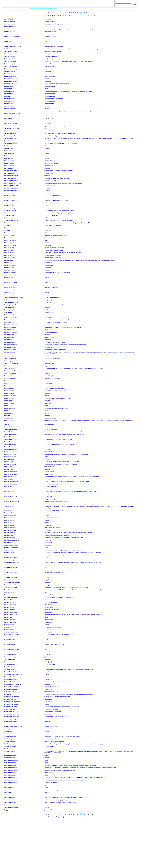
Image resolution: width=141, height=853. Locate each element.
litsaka (46, 775)
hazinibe (59, 770)
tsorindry (72, 562)
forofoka (57, 310)
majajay (90, 532)
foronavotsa (52, 225)
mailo (75, 512)
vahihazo (51, 501)
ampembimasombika (49, 550)
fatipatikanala (48, 525)
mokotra (105, 751)
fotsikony (46, 250)
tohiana (73, 614)
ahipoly (46, 405)
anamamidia (70, 506)
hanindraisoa (81, 352)
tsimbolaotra (57, 711)
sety (52, 262)
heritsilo (79, 481)
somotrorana (47, 639)
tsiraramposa (53, 647)
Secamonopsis (8, 297)
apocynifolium (13, 474)
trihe (55, 143)
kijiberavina (52, 802)
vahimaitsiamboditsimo (50, 726)
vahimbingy (58, 501)
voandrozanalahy (66, 198)
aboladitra (47, 439)
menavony (91, 590)
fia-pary (65, 29)
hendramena (47, 510)
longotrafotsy (55, 213)
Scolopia (6, 245)
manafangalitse (58, 706)
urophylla (13, 800)
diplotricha (13, 739)
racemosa (11, 242)
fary (45, 26)
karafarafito (55, 597)
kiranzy (46, 474)
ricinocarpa (14, 567)
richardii (12, 520)
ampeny (51, 749)
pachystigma (14, 282)
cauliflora (13, 195)
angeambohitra (48, 344)
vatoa (51, 302)
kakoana (71, 744)
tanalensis (13, 797)
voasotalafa (67, 136)
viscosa (13, 218)
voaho (60, 390)
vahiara (51, 474)
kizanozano (63, 91)
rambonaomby (48, 358)
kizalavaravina (80, 790)
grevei (13, 644)
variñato (51, 163)
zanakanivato (48, 684)
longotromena (61, 247)
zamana (51, 237)
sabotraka (95, 223)
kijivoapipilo (69, 802)
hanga (118, 506)
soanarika (47, 165)
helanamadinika (62, 138)
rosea (13, 215)
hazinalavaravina (48, 790)
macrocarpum (13, 499)
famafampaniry (62, 260)
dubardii (17, 582)
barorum (11, 337)
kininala (52, 696)
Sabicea (6, 21)
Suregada (7, 755)
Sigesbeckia (7, 451)
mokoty (110, 751)
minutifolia (13, 275)
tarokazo (46, 459)
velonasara (68, 398)
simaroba (100, 111)
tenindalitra (65, 408)
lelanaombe (47, 327)
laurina (13, 205)
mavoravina (51, 133)
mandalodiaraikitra (56, 454)
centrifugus (14, 604)
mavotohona (85, 29)
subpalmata (15, 572)
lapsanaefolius (13, 366)
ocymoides (14, 577)
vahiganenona (48, 691)
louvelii (11, 250)
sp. (10, 230)
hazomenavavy (55, 305)
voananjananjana (49, 662)
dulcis (11, 260)
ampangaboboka (48, 585)
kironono (63, 681)
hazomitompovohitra (70, 481)
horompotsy (54, 602)
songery (56, 535)
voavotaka (54, 752)
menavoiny (87, 111)
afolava (46, 83)
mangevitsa (78, 587)
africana (13, 31)
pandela (46, 731)
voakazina (113, 767)
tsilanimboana (48, 741)
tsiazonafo (47, 108)
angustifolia (13, 76)
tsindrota (93, 614)
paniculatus (14, 612)
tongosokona (47, 317)
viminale (14, 143)
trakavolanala (48, 116)
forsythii (12, 486)
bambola (46, 413)
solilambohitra (58, 627)
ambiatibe (47, 476)
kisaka (46, 446)
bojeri (11, 168)
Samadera (7, 111)
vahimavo (47, 582)
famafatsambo (78, 260)
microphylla (14, 208)
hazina (46, 760)
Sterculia (6, 694)
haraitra (53, 185)
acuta (8, 415)
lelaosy (59, 327)
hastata (11, 106)
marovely (46, 746)
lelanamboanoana (49, 103)
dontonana (63, 765)
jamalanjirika (96, 260)
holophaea (16, 684)
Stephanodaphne (9, 674)
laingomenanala (70, 91)
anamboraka (47, 530)
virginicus (13, 622)
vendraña (63, 235)
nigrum (11, 506)
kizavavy (72, 770)
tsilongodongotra (73, 213)
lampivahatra (55, 252)
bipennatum (15, 545)
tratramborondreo (59, 644)
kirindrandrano (48, 235)
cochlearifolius (13, 344)
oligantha (13, 787)
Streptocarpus (8, 711)
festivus (13, 609)
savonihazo (47, 121)
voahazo (55, 390)
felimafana (53, 590)
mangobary (47, 429)
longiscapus (12, 368)
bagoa (46, 736)
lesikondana (55, 709)
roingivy (46, 484)
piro (69, 131)
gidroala (46, 442)
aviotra (55, 461)
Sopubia (6, 540)
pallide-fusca (12, 408)
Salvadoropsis (8, 78)
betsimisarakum (15, 434)
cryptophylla (12, 709)
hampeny (66, 744)
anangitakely (90, 506)
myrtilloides (12, 54)
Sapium (6, 123)
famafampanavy (53, 260)
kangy (53, 432)
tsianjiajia (103, 260)
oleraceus (12, 532)
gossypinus (12, 356)
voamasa (101, 138)
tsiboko (62, 126)
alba (12, 535)
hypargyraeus (12, 361)
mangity (46, 324)
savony (53, 121)
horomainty (47, 602)
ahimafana (47, 590)
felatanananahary (49, 170)
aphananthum (13, 471)
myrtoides (13, 746)
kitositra (64, 669)
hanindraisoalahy (90, 352)
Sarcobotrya (7, 126)
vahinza (46, 277)
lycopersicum (13, 494)
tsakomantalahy (48, 265)
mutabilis (15, 637)
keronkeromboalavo (49, 637)
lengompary (78, 29)
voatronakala (47, 245)
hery (83, 481)
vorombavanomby (49, 356)
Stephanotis (7, 689)
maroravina (70, 138)
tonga (73, 634)
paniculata (15, 81)
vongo (72, 444)
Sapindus (7, 121)
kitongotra (66, 368)
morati (12, 173)
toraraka (85, 504)
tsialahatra (47, 51)
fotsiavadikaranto (71, 537)
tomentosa (12, 537)
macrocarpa (14, 780)
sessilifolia (11, 101)
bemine (71, 512)
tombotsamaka (48, 68)
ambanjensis (14, 760)
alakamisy (47, 183)
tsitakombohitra (71, 669)
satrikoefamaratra (49, 424)
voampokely (54, 486)
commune (15, 220)
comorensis (10, 19)
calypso (11, 41)
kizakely (80, 797)
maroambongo (88, 751)
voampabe (65, 491)
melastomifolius (13, 371)
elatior (12, 607)
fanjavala (46, 153)
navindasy (82, 223)
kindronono (47, 287)
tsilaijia (78, 736)
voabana (95, 504)
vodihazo (73, 729)
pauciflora (13, 790)
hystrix (13, 203)
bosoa (46, 464)
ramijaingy (62, 342)
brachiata (11, 624)
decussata (13, 736)
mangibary (73, 223)
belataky (46, 689)
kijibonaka (73, 780)
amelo (51, 506)
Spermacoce (7, 577)
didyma (12, 322)
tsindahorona (128, 420)
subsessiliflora (15, 795)
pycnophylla (12, 64)
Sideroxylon (7, 427)
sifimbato (64, 716)
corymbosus (12, 223)
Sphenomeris (8, 585)
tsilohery (87, 481)
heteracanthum (14, 489)
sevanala (49, 24)
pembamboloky (84, 552)
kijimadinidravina (96, 767)
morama (56, 555)
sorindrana (47, 562)
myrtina (10, 262)
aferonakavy (47, 252)
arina (45, 195)
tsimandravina (60, 143)
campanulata (14, 575)
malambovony (61, 439)
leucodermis (11, 91)
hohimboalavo (67, 634)
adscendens (12, 327)
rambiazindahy (48, 383)
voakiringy (47, 56)
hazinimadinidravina (70, 767)
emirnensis (12, 662)
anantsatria (97, 506)
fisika (69, 29)
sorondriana (54, 562)
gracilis (11, 413)
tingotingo (47, 334)
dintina (52, 765)
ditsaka (50, 780)
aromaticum (13, 810)
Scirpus (6, 223)
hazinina (46, 795)
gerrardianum (14, 439)
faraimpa (58, 183)
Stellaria (6, 662)
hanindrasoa (98, 352)
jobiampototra (65, 736)
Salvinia (6, 106)
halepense (12, 552)
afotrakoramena (55, 694)
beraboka (46, 292)
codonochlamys (15, 131)
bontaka (57, 751)
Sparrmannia (7, 570)
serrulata (13, 654)
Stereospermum (8, 696)
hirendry (46, 54)
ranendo (52, 471)
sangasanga (52, 83)
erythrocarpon (13, 484)
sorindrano (64, 464)
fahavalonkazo (52, 481)
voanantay (47, 508)
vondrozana (55, 215)
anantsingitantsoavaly (57, 322)
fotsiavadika (56, 344)
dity (45, 232)
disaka (46, 772)
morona (61, 555)
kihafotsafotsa (62, 570)
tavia (75, 138)
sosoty (50, 300)
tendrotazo (94, 432)
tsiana (81, 614)
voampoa (51, 484)
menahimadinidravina (64, 252)
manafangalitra (59, 696)
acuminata (12, 21)
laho (45, 592)
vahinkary (67, 143)
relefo (74, 736)
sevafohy (46, 21)
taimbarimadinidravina (50, 255)
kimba (70, 765)
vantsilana (57, 170)
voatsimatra (82, 49)
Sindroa (6, 456)
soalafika (46, 647)
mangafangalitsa (66, 706)
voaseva (61, 24)
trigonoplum (13, 525)
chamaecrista (12, 464)
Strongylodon (8, 726)
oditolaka (67, 597)
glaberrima (13, 270)
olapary (64, 220)
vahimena (47, 270)
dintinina (57, 765)
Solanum (6, 471)
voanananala (53, 56)
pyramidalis (14, 614)
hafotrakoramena (78, 694)
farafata (51, 535)
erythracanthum (14, 481)
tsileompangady (62, 349)
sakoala (46, 36)
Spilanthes (7, 587)
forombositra (47, 230)
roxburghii (12, 555)
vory (45, 734)
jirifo (45, 657)
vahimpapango (56, 280)
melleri (14, 585)
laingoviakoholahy (49, 363)
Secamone (7, 267)
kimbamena (88, 765)
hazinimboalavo (81, 767)
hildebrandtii (12, 108)
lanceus (13, 659)
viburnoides (17, 185)
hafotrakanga (47, 570)
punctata (12, 398)
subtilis (13, 619)
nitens (11, 510)
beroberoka (64, 532)
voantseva (55, 24)
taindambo (59, 408)
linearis (13, 775)
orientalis (12, 252)
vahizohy (46, 290)
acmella (13, 587)
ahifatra (46, 329)
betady (46, 739)
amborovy (47, 751)
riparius (11, 383)
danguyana (11, 153)
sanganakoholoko (49, 711)
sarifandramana (48, 312)
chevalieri (11, 403)
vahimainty (58, 297)
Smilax (6, 461)
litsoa (51, 160)
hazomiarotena (61, 481)
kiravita (53, 451)
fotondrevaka (47, 213)
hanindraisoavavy (56, 378)
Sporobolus (7, 602)
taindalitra (52, 408)
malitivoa (46, 218)
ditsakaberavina (56, 780)
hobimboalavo (59, 634)
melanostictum (13, 123)
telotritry (72, 597)
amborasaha (47, 597)
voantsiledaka (61, 203)
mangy (55, 782)
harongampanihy (48, 138)
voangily (88, 491)
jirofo (45, 810)
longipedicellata (14, 170)
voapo (99, 491)
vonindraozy (130, 138)
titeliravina (67, 729)
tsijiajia (108, 260)
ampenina (47, 744)
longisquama (12, 456)
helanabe (50, 136)
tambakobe (66, 476)
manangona (47, 39)
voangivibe (94, 491)
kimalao (54, 587)
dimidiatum (15, 672)
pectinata (12, 193)
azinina (46, 805)
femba (63, 550)
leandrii (13, 647)
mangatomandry (48, 361)
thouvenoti (12, 257)
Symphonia (7, 760)
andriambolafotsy (56, 681)
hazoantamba (48, 131)
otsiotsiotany (53, 349)
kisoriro (57, 272)
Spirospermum (8, 597)
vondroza (71, 210)
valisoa (46, 163)
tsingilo (54, 76)
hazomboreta (52, 61)
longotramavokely (64, 213)
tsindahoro (47, 415)
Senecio (6, 324)
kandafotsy (56, 91)
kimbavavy (94, 765)
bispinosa (12, 393)
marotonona (47, 540)
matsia (51, 607)
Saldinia (6, 51)
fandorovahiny (48, 542)
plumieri (12, 163)
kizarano (80, 800)
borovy (66, 751)
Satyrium (6, 146)
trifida (10, 542)
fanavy (46, 61)
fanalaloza (47, 262)
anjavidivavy (47, 709)
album (11, 118)
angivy (46, 481)
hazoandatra (54, 203)
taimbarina (12, 255)
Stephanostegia (8, 676)
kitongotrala (52, 376)
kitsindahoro (73, 420)
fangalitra (46, 696)
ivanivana (57, 464)
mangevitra (71, 587)
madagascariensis (15, 36)
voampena (130, 751)
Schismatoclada (8, 180)
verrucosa (13, 802)
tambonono (67, 272)
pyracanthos (13, 517)
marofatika (95, 751)
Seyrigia (6, 413)
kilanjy (46, 604)
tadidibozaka (47, 193)
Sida (5, 415)
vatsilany (70, 170)
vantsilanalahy (64, 170)
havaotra (72, 461)
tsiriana (82, 434)
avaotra (46, 461)
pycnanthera (13, 757)
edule (11, 300)
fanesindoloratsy (48, 669)
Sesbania (6, 393)
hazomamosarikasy (87, 260)
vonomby (95, 49)
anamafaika (57, 506)
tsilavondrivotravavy (49, 337)
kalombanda (47, 587)
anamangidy (83, 506)
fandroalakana (48, 622)
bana (54, 504)
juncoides (11, 225)
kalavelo (46, 755)
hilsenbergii (16, 711)
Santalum (7, 118)
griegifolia (11, 235)
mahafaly (46, 295)
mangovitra (84, 590)
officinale (13, 26)
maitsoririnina (48, 347)
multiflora (13, 138)
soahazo (46, 674)
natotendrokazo (72, 432)
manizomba (47, 210)
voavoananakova (90, 126)
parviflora (13, 210)
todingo (56, 136)
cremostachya (18, 674)
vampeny (100, 744)
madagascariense (14, 501)
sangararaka (80, 319)
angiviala (46, 515)
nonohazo (59, 220)
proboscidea (12, 61)
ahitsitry (46, 624)
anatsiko (46, 302)
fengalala (46, 580)
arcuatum (16, 696)
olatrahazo (70, 220)
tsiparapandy (51, 86)
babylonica (10, 71)
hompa (52, 644)
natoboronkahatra (66, 437)
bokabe (51, 689)
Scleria (6, 232)
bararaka (46, 160)
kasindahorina (51, 420)
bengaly (64, 504)
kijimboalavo (56, 797)
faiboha (46, 632)
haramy (46, 777)
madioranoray (69, 327)
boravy (62, 751)
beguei (13, 427)
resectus (11, 380)
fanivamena (51, 464)
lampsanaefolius (13, 363)
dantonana (47, 765)
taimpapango (47, 123)
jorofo (49, 810)
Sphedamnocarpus (9, 582)
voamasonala (52, 54)
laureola (10, 155)
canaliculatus (12, 342)
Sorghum (6, 547)
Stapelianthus (8, 657)
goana (46, 410)
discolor (13, 565)
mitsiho (46, 73)
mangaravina (47, 380)
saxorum (13, 442)
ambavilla (11, 329)
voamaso (46, 44)
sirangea (87, 368)
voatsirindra (90, 562)
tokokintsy (78, 252)
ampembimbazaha (55, 552)
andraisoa (53, 352)
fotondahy (51, 198)
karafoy (53, 810)
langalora (52, 297)
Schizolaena (7, 195)
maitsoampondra (48, 716)
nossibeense (13, 515)
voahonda (77, 562)
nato (45, 427)
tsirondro (66, 562)
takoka (53, 444)
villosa (12, 39)
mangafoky (81, 111)
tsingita (65, 322)
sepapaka (47, 418)
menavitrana (81, 368)
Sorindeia (7, 560)
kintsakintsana (55, 398)
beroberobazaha (56, 532)
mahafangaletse (48, 706)
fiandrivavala (74, 352)
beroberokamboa (72, 532)
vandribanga (47, 19)
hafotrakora (70, 694)
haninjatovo (56, 319)
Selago (6, 319)
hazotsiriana (47, 432)
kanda (46, 86)
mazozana (47, 118)
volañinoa (55, 739)
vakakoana (95, 744)
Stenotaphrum (8, 672)
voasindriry (83, 562)
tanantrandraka (48, 315)
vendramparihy (57, 235)
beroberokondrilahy (83, 532)
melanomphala (12, 240)
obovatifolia (12, 59)
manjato (62, 398)
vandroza (57, 133)
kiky (45, 619)
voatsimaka (60, 250)
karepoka (46, 158)
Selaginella (7, 315)
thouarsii (14, 729)
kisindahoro (66, 420)
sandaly (53, 118)
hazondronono (48, 676)
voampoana (82, 491)
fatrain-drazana (74, 111)
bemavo (46, 143)
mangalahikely (77, 327)
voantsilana (47, 175)
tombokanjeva (56, 126)
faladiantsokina (48, 319)
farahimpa (53, 183)
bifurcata (12, 734)
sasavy (46, 76)
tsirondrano (61, 562)
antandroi (11, 334)
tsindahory (47, 422)
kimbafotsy (75, 765)
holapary (46, 220)
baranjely (58, 504)
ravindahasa (88, 223)
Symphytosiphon (9, 807)
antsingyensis (14, 302)
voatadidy (47, 148)
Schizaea (6, 193)
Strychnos (7, 731)
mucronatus (12, 228)
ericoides (13, 667)
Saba (5, 19)
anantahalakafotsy (49, 388)
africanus (13, 602)
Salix (5, 71)
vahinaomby (64, 501)
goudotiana (14, 317)
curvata (13, 34)
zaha (45, 649)
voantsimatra (52, 46)
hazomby (12, 247)
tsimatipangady (114, 420)
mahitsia (46, 607)
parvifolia (10, 93)
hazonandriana (58, 669)
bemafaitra (52, 111)
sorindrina (69, 464)
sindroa (46, 456)
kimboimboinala (117, 352)
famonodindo (47, 280)
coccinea (10, 83)
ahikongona (47, 614)
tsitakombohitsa (80, 669)
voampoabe (96, 476)
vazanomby (47, 659)
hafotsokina (55, 570)
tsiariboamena (88, 476)
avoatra (59, 461)
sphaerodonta (13, 629)
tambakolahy (72, 476)
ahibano (46, 91)
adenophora (13, 755)
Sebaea (6, 265)
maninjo (61, 272)
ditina (45, 792)
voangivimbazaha (102, 504)
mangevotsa (85, 587)
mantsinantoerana (49, 627)
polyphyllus (16, 716)
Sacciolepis (7, 31)
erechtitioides (12, 347)
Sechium (6, 300)
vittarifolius (12, 388)
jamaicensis (16, 634)
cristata (12, 267)
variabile (16, 706)
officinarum (14, 29)
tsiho (53, 73)
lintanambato (47, 686)
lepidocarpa (14, 772)
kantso (46, 282)
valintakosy (54, 210)
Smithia (6, 464)
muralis (10, 319)
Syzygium (7, 810)
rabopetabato (57, 716)
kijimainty (63, 800)
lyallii (10, 627)
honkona (76, 550)
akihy (45, 780)
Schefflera (7, 168)
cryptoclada (11, 86)
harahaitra (47, 180)
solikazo (50, 390)
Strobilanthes (8, 724)
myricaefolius (12, 378)
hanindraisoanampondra (50, 332)
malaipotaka (78, 744)
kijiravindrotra (64, 777)
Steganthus (7, 659)
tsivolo (68, 570)
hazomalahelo (48, 71)
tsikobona (72, 126)
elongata (13, 198)
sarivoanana (50, 427)
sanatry (51, 143)
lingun (12, 459)
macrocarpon (13, 496)
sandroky (79, 420)
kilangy (53, 609)
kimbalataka (80, 777)
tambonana (63, 676)
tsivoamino (55, 741)
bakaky (73, 552)
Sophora (6, 537)
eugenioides (14, 767)
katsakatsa (47, 393)
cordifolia (9, 418)
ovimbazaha (52, 527)
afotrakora (47, 694)
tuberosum (12, 527)
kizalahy (75, 800)
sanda (70, 61)
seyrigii (13, 310)
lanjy (57, 609)
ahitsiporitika (47, 609)
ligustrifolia (13, 272)
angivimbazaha (48, 504)
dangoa (50, 736)
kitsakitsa (46, 395)
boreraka (80, 504)
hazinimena (89, 767)
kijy (67, 765)
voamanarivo (66, 444)
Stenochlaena (8, 664)
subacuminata (13, 66)
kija (59, 777)
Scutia (6, 262)
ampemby (58, 550)
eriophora (13, 133)
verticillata (14, 580)
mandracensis (13, 51)
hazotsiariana (48, 434)
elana (45, 128)
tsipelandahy (47, 146)
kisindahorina (59, 420)
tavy (93, 694)
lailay (72, 29)
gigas (11, 530)
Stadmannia (7, 639)
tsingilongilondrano (49, 466)
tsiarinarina (55, 195)
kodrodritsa (51, 604)
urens (8, 424)
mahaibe (46, 667)
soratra (50, 739)
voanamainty (124, 506)
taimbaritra (52, 257)
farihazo (61, 744)
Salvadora (7, 76)
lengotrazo (53, 59)
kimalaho (59, 590)
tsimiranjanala (48, 699)
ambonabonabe (48, 173)
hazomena (47, 305)
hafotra (46, 567)
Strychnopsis (8, 729)
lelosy (63, 327)
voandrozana (71, 133)
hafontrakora (63, 694)
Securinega (7, 302)
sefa (45, 24)
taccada (12, 165)
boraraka (74, 504)
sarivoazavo (47, 339)
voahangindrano (48, 714)
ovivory (58, 527)
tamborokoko (54, 429)
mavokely (74, 319)
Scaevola (6, 160)
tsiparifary (53, 31)
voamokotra (123, 751)
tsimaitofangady (105, 420)
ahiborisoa (47, 190)
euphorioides (17, 701)
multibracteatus (13, 376)
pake (71, 736)
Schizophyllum (8, 220)
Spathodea (7, 575)
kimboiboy (110, 352)
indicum (12, 390)
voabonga (47, 494)
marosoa (131, 352)
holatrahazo (53, 220)
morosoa (46, 353)
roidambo (77, 461)
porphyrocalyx (12, 98)
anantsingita (47, 322)
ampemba (47, 552)
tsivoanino (57, 366)
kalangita (62, 319)
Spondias (7, 599)
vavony (46, 787)
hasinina (46, 767)
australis (15, 632)
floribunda (14, 689)
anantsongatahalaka (60, 388)
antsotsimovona (58, 537)
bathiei (10, 400)
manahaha (68, 319)
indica (11, 111)
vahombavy (67, 535)
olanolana (47, 349)
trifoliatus (12, 121)
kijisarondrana (65, 790)
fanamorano (47, 155)
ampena (46, 749)
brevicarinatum (14, 547)
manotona (47, 106)
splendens (11, 103)
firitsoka (65, 537)
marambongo (79, 751)
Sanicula (6, 116)
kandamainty (51, 98)
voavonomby (89, 49)
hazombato (47, 200)
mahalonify (53, 180)
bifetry (57, 111)
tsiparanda (82, 91)
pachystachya (14, 68)
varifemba (82, 550)
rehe (45, 41)
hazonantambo (56, 131)
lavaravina (61, 597)
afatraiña (46, 111)
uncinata (13, 292)
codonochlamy (15, 128)
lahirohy (46, 501)
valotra (67, 200)
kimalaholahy (65, 590)
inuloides (13, 669)
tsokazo (62, 200)
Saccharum (7, 26)
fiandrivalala (67, 352)
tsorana (101, 368)
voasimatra (60, 46)
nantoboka (65, 432)
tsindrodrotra (86, 614)
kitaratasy (60, 614)
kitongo (61, 368)
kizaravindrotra (106, 767)
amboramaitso (48, 729)
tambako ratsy (80, 476)
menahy (73, 252)
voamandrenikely (87, 61)
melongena (13, 504)
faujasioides (12, 352)
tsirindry (46, 560)
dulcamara (12, 479)
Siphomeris (7, 459)
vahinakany (56, 691)
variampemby (91, 552)
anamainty (63, 506)
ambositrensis (13, 332)
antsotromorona (48, 537)
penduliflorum (16, 597)
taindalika (47, 408)
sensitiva (11, 466)
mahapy (67, 223)
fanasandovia (53, 476)
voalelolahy (74, 143)
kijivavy (70, 777)
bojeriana (10, 150)
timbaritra (58, 257)
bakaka (46, 547)
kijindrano (64, 770)
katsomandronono (49, 272)
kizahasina (89, 777)
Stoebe (6, 709)
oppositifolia (14, 649)
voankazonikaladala (80, 126)
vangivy (56, 517)
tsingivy (51, 517)
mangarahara (66, 696)
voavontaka (47, 752)
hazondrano (62, 223)
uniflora (13, 295)
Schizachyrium (8, 188)
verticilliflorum (13, 557)
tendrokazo (87, 432)
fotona (49, 195)
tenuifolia (13, 287)
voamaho (64, 390)
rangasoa (52, 353)
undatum (16, 704)
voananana (131, 506)
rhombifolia (10, 420)
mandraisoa (125, 352)
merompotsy (56, 676)
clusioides (13, 765)
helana (56, 138)
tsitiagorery (80, 61)
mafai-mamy (47, 479)
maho (45, 390)
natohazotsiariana (71, 434)
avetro (50, 461)
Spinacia (6, 594)
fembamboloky (70, 550)
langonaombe (48, 612)
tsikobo (67, 126)
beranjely (69, 504)
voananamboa (78, 183)
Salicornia (7, 68)
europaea (12, 116)
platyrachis (10, 158)
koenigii (12, 160)
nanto (53, 434)
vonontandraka (98, 562)
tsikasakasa (47, 403)
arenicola (15, 78)
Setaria (6, 400)
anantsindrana (60, 512)
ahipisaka (47, 672)
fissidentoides (14, 315)
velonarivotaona (89, 669)
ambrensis (14, 762)
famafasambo (70, 260)
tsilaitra (74, 61)
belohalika (47, 724)
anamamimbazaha (49, 594)
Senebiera (7, 322)
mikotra (101, 751)
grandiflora (14, 136)
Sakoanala (7, 36)
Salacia (6, 41)
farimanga (57, 29)
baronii (12, 731)
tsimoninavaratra (56, 380)
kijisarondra (63, 797)
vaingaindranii (13, 385)
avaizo (67, 512)
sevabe (60, 476)
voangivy (57, 484)
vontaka (46, 522)
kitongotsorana (82, 344)
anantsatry (103, 506)
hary (74, 751)
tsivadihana (85, 454)
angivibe (46, 491)
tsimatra (46, 46)
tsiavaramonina (94, 368)
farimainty (51, 29)
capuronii (13, 305)
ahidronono (47, 34)
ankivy (55, 491)
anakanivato (47, 681)
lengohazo (59, 61)
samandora (94, 111)
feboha (51, 632)
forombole (51, 223)
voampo (71, 491)
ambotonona (47, 577)
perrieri (10, 96)
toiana (77, 614)
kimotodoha (78, 590)
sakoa (46, 599)
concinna (16, 180)
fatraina (67, 111)
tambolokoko (14, 449)
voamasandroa (58, 49)
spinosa (12, 751)
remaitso (46, 807)
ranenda (46, 471)
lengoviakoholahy (49, 366)
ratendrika (52, 746)
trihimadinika (47, 141)
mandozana (64, 131)
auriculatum (13, 476)
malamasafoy (48, 81)
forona (56, 223)
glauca (10, 405)
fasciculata (14, 770)
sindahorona (91, 420)
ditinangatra (47, 451)
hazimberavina (48, 770)
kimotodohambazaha (62, 587)
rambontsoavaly (55, 342)
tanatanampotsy (55, 200)
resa (45, 385)
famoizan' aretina (111, 506)
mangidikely (47, 486)
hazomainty (47, 150)
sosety (46, 300)
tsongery (61, 535)
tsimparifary (47, 31)
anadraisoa (47, 352)
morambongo (116, 751)
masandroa (47, 49)
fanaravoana (47, 398)
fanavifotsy (47, 59)
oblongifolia (12, 56)
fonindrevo (47, 78)
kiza (84, 777)
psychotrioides (17, 183)
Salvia (6, 83)
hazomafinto (47, 652)
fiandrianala (60, 352)
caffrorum (12, 550)
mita (78, 223)
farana (46, 223)
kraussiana (11, 461)
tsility (68, 681)
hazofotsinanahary (72, 344)
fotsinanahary (63, 344)
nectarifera (14, 785)
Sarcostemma (8, 141)
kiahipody (47, 400)
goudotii (10, 88)
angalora (46, 297)
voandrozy (66, 210)
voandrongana (108, 138)
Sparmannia (7, 565)
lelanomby (54, 327)
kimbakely (81, 765)
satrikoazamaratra (60, 451)
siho (50, 73)
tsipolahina (80, 537)
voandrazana (63, 133)
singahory (98, 420)
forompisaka (47, 228)
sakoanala (52, 36)
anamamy (76, 506)
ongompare (92, 29)
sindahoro (85, 420)
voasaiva (52, 21)
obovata (13, 277)
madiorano (65, 61)
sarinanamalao (98, 590)
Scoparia (6, 260)
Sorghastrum (8, 545)
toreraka (60, 491)
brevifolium (16, 188)
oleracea (13, 592)
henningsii (13, 741)
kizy (49, 792)
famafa (46, 260)
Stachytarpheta (8, 632)
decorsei (14, 141)
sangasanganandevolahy (62, 83)
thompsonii (15, 719)
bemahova (47, 203)
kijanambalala (48, 126)
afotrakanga (47, 565)
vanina (75, 464)
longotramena (53, 247)
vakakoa (89, 744)
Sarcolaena (7, 128)
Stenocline (7, 667)
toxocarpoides (14, 290)
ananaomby (47, 634)
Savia (5, 150)
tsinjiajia (113, 260)
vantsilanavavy (54, 178)
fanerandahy (47, 629)
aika (45, 420)
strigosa (14, 126)
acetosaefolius (13, 324)
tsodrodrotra (99, 614)
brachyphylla (12, 265)
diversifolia (12, 24)
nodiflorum (12, 512)
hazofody (46, 575)
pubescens (13, 395)
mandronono (47, 285)
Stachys (6, 624)
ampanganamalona (49, 664)
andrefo (46, 29)
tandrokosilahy (55, 287)
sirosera (46, 242)
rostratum (12, 148)
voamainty (60, 510)
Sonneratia (7, 535)
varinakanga (47, 545)
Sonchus (6, 530)
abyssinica (14, 451)
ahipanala (47, 368)
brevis (15, 676)
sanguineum (16, 190)
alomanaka (47, 168)
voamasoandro (67, 49)
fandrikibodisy (65, 461)
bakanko (52, 751)
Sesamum (7, 390)
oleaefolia (13, 280)
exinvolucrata (15, 200)
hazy (60, 736)
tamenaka (86, 694)
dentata (11, 44)
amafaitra (46, 506)
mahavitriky (47, 342)
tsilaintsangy (85, 138)
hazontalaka (56, 729)
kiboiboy (105, 352)
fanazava (46, 642)
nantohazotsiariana (61, 434)
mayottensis (12, 237)
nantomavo (58, 437)
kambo (46, 527)
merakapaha (67, 614)
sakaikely (54, 510)
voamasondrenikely (56, 51)
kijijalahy (59, 790)
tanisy (50, 76)
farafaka (62, 111)
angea (46, 376)
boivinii (10, 232)
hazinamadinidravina (59, 767)
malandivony (47, 66)
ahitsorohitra (47, 188)
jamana (46, 237)
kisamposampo (48, 371)
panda (77, 91)
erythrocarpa (13, 245)
